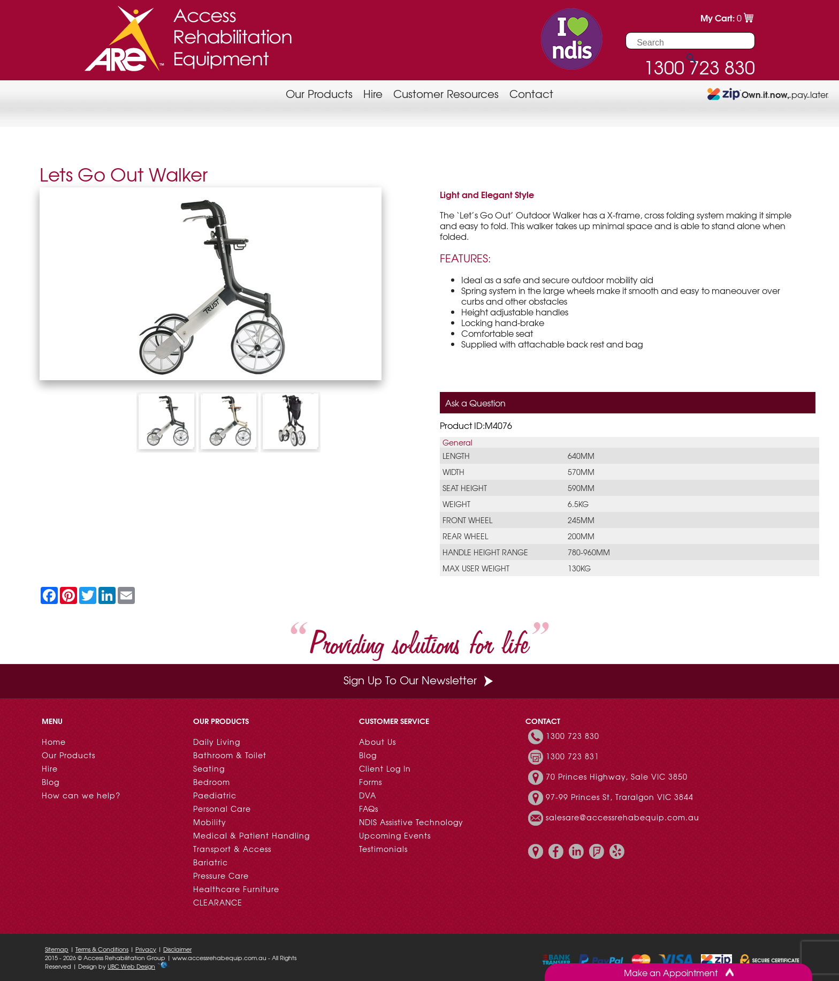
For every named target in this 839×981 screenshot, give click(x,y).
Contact (531, 93)
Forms (370, 781)
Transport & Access (232, 848)
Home (54, 741)
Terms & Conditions (101, 949)
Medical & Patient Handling (251, 835)
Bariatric (210, 862)
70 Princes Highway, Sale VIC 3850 (617, 776)
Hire (373, 93)
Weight (456, 504)
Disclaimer (177, 949)
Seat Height (465, 487)
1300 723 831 (572, 756)
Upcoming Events (395, 835)
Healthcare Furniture (236, 889)
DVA (367, 795)
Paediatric (215, 795)
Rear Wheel (465, 536)
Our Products (319, 93)
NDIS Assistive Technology (411, 822)
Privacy (145, 949)
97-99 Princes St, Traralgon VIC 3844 (619, 796)
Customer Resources (446, 93)
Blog (50, 781)
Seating (209, 768)
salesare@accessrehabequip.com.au (622, 817)
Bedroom (211, 781)
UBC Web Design (131, 966)
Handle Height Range (485, 552)
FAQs (368, 808)
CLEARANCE (217, 902)
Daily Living (216, 741)
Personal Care (222, 808)
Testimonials (383, 848)
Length (456, 455)
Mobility (209, 822)
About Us (377, 741)
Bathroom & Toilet (229, 755)
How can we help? (81, 795)
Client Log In (385, 768)
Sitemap (56, 949)
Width (453, 471)
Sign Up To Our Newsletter (419, 680)
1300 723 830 (572, 735)
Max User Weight (476, 568)
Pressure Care (221, 875)
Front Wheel (467, 520)
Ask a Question (475, 402)
